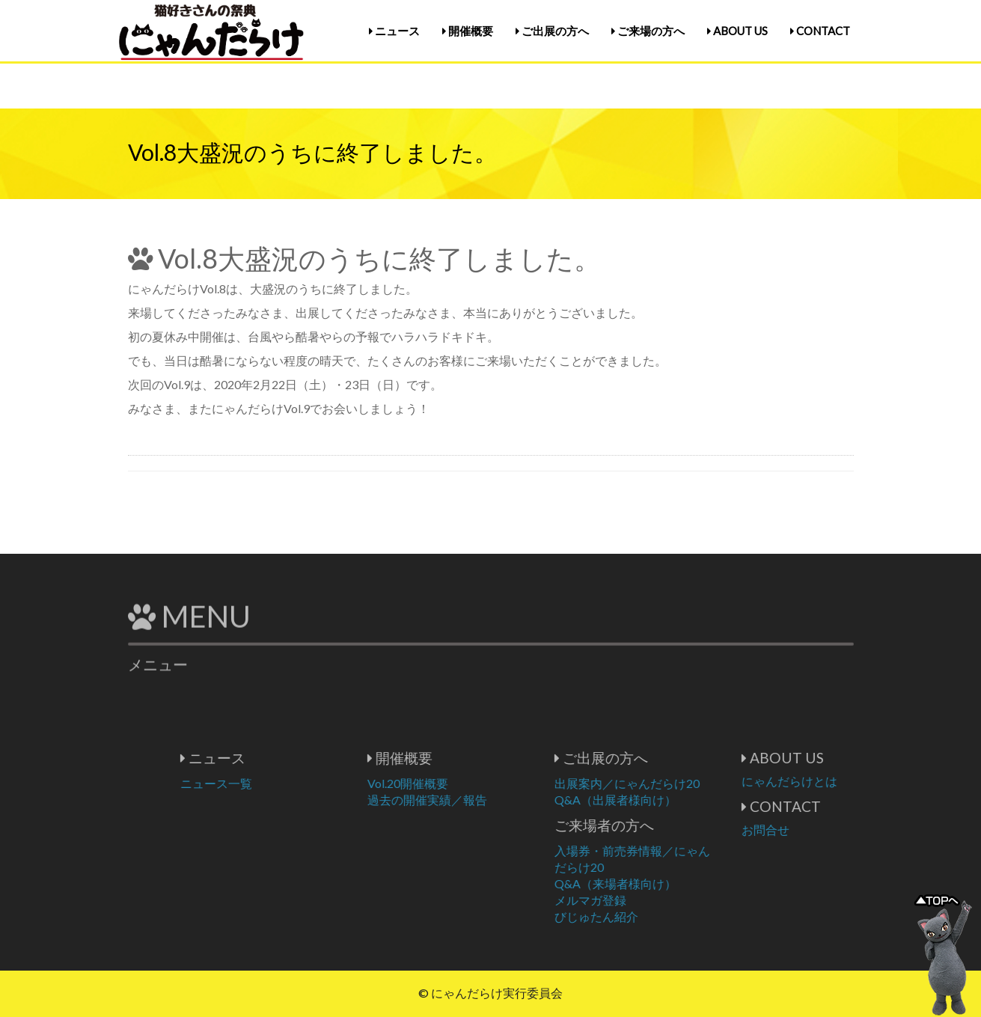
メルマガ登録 (647, 900)
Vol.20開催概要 (464, 783)
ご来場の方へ (648, 30)
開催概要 (467, 30)
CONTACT (820, 30)
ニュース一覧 (273, 783)
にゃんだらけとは (846, 781)
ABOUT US (737, 30)
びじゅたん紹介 (653, 916)
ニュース (394, 30)
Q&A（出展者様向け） (672, 799)
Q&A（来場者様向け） (672, 883)
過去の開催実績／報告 (484, 799)
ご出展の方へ (552, 30)
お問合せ (822, 829)
